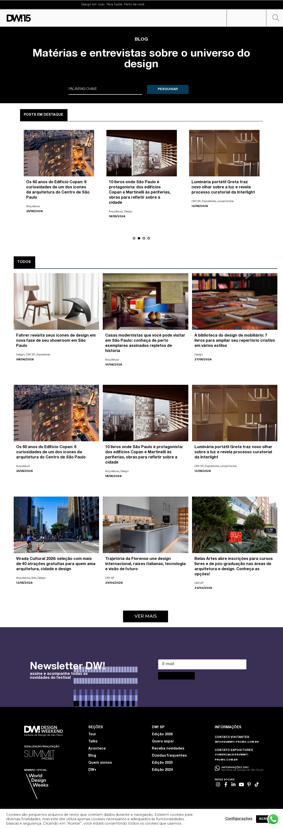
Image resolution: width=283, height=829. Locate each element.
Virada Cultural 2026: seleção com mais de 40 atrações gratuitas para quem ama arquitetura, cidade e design (55, 564)
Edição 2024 (162, 770)
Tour (92, 734)
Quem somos (100, 762)
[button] (134, 238)
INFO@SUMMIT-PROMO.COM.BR (237, 742)
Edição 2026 (162, 734)
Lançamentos (225, 201)
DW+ (92, 770)
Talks (92, 741)
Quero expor (163, 741)
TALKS (139, 19)
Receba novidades (168, 748)
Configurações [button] (238, 819)
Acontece (97, 748)
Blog (92, 755)
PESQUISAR (168, 89)
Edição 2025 (162, 762)
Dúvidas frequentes (169, 755)
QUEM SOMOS (162, 19)
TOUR (123, 19)
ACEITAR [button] (266, 819)
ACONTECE (89, 19)
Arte (33, 577)
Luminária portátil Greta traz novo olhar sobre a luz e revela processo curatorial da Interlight (223, 187)
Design (128, 211)
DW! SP (65, 19)
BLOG (108, 19)
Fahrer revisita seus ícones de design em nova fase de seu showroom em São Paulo (56, 340)
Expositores (209, 201)
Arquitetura (33, 206)
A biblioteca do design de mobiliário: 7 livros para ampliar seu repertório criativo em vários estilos (234, 340)
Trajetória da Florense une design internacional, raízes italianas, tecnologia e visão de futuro (145, 564)
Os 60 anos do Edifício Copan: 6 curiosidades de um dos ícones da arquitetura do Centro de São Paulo (51, 452)
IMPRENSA (189, 19)
